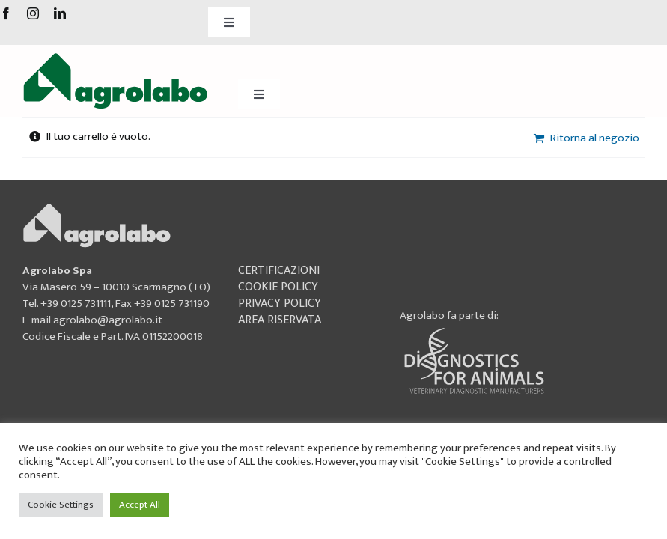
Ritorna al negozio (594, 138)
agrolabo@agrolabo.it (107, 320)
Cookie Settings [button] (61, 504)
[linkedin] (60, 13)
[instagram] (33, 13)
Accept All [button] (139, 504)
